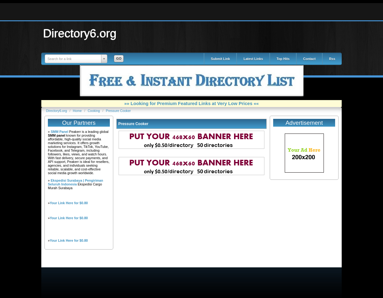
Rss (332, 59)
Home (78, 111)
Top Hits (283, 59)
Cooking (94, 111)
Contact (309, 59)
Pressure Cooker (118, 111)
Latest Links (253, 59)
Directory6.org (79, 33)
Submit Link (220, 59)
